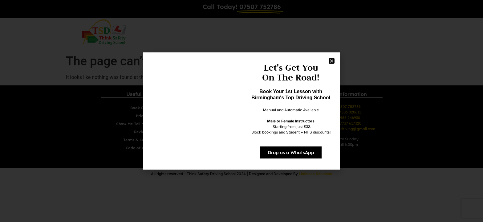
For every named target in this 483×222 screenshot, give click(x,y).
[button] (331, 61)
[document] (241, 111)
